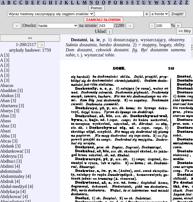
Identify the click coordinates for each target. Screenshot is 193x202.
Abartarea (9, 104)
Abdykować (11, 195)
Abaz (4, 124)
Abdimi (7, 164)
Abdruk (7, 180)
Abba (5, 134)
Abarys (6, 109)
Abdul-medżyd (13, 185)
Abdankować (11, 149)
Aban (5, 99)
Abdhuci (7, 159)
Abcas (5, 139)
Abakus (7, 94)
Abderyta (8, 154)
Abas (4, 114)
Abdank (7, 144)
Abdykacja (9, 190)
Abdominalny (12, 175)
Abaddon (8, 89)
